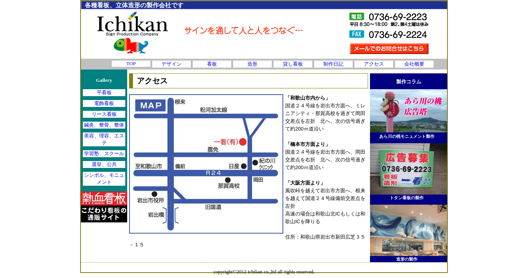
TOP (131, 63)
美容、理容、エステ (104, 139)
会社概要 (414, 64)
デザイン (171, 64)
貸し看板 (293, 64)
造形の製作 (406, 259)
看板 (212, 64)
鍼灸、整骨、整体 (104, 125)
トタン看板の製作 (407, 197)
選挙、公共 (104, 164)
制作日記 (333, 64)
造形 (252, 64)
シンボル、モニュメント (104, 178)
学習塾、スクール (104, 153)
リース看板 (104, 114)
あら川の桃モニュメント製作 (406, 136)
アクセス (374, 64)
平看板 (104, 92)
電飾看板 (104, 103)
